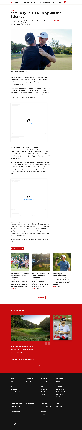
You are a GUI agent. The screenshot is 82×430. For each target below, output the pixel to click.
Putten (42, 386)
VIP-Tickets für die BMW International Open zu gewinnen (20, 276)
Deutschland (59, 384)
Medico (60, 2)
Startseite (12, 7)
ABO (57, 404)
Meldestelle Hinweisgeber (47, 414)
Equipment (30, 2)
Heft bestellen (41, 365)
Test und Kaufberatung (31, 384)
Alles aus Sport (41, 297)
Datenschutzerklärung (46, 406)
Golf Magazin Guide (60, 391)
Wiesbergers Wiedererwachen (59, 275)
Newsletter (43, 409)
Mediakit (43, 416)
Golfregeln (13, 386)
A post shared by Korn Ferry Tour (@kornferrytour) (28, 139)
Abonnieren (59, 406)
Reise (35, 2)
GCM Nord (13, 409)
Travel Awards (46, 2)
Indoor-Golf (43, 384)
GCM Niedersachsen (15, 411)
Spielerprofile (14, 389)
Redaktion (57, 21)
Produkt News (29, 381)
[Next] (49, 343)
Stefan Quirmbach (45, 391)
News (12, 381)
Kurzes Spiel (44, 389)
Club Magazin (54, 2)
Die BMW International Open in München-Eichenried (40, 276)
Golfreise (59, 379)
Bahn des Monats (60, 389)
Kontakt (44, 404)
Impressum (43, 411)
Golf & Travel (59, 396)
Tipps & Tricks (44, 381)
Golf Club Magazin (17, 404)
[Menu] (70, 2)
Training (39, 2)
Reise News (59, 381)
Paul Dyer (43, 394)
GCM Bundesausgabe (15, 406)
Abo (65, 2)
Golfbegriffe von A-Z (15, 391)
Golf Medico (30, 404)
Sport (12, 10)
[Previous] (46, 343)
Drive (25, 2)
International (59, 386)
